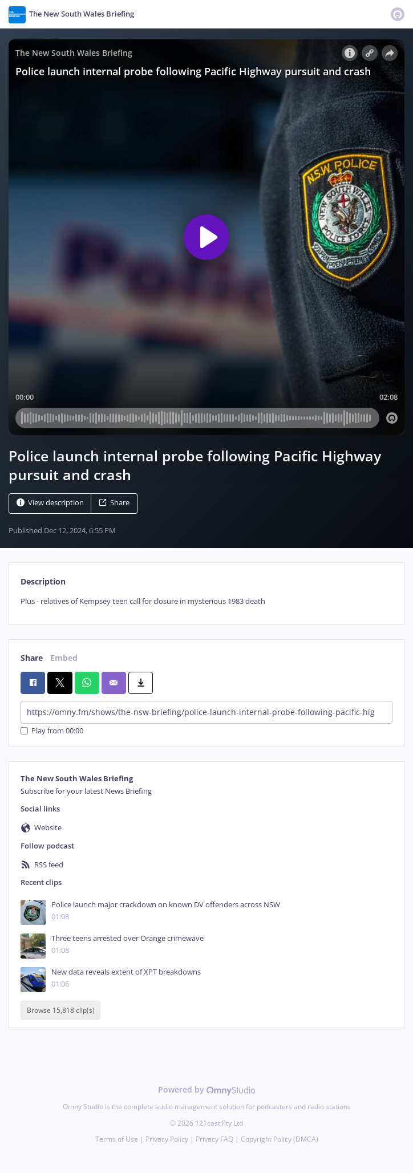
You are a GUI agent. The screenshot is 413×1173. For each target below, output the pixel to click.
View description (50, 503)
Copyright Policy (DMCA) (279, 1139)
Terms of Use (116, 1139)
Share (114, 503)
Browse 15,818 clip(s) (61, 1010)
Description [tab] (43, 581)
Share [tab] (32, 657)
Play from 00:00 (52, 730)
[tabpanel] (206, 601)
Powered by (207, 1089)
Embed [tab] (64, 657)
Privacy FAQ (214, 1139)
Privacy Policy (166, 1139)
